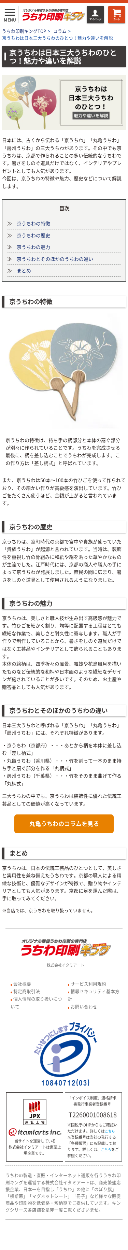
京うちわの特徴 (33, 223)
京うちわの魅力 (33, 246)
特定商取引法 (26, 991)
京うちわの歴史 (33, 235)
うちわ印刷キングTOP (24, 31)
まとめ (24, 270)
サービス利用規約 (88, 983)
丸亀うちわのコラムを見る (64, 824)
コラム (60, 31)
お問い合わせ (84, 1006)
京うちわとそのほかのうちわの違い (55, 258)
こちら (110, 1131)
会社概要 (22, 983)
